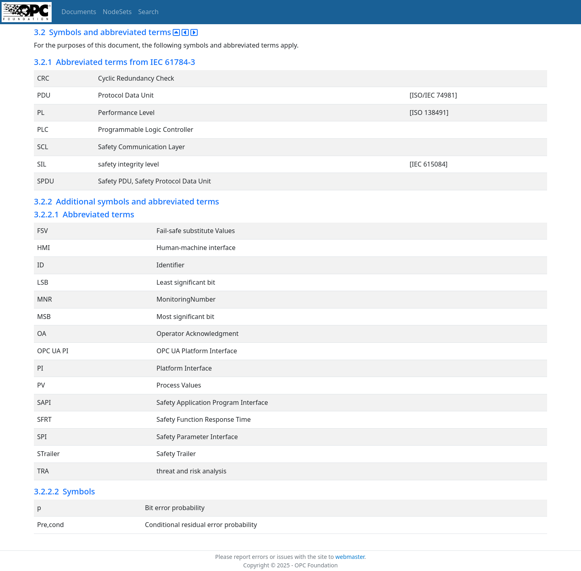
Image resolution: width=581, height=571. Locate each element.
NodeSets (117, 11)
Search (148, 11)
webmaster (349, 557)
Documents (78, 11)
